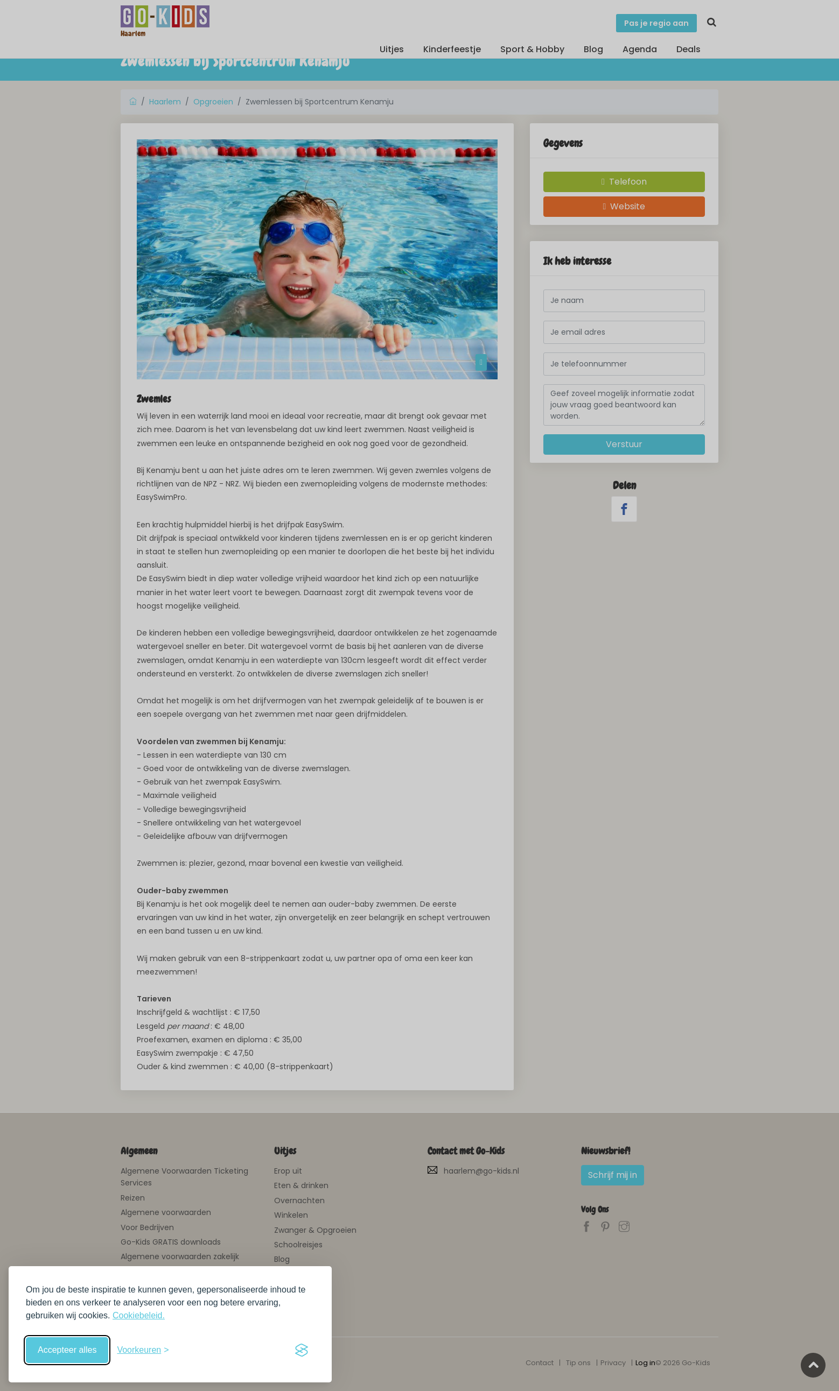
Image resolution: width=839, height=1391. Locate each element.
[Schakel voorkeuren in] (143, 1350)
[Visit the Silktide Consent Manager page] (301, 1350)
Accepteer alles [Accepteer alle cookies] (67, 1349)
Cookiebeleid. (139, 1315)
